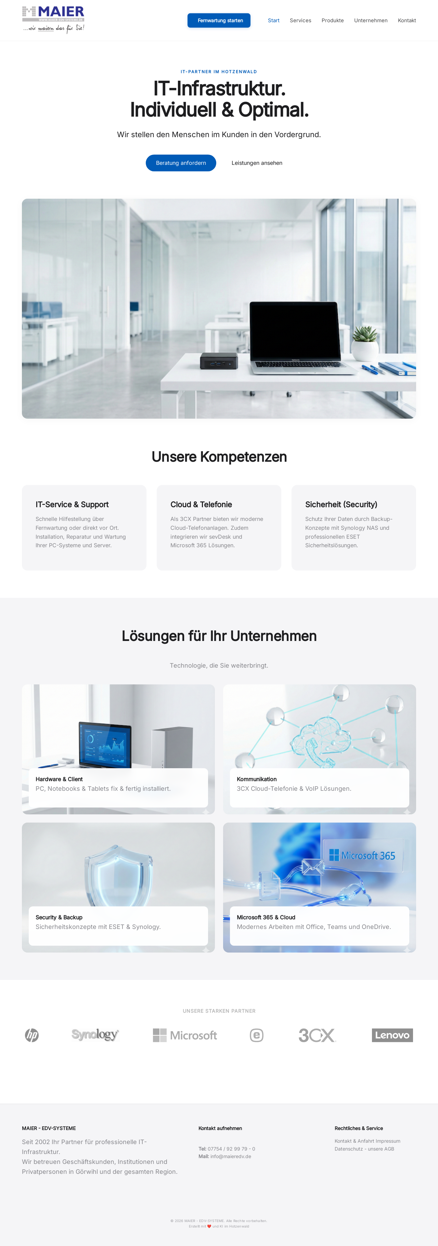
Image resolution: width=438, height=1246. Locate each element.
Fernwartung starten (220, 20)
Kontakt (407, 20)
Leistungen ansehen (257, 162)
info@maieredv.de (230, 1156)
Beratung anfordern (181, 162)
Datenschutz (349, 1149)
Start (274, 20)
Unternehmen (371, 20)
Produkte (333, 20)
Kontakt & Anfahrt (354, 1141)
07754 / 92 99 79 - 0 (231, 1149)
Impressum (388, 1141)
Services (300, 20)
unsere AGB (381, 1149)
